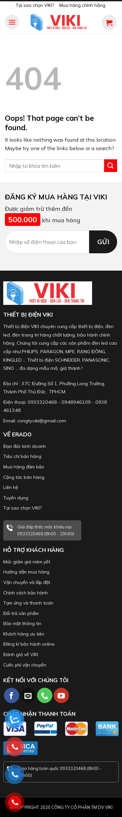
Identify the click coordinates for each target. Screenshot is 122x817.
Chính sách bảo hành (25, 593)
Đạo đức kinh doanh (24, 446)
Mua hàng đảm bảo (23, 467)
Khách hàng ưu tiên (23, 634)
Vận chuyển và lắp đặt (26, 582)
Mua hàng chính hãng (82, 5)
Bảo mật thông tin (22, 623)
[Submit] (110, 165)
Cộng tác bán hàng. (24, 477)
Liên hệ (10, 487)
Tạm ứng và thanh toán (28, 603)
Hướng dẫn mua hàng (26, 572)
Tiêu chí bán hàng (22, 456)
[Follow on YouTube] (61, 695)
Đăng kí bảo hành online (29, 644)
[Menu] (12, 22)
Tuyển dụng (15, 498)
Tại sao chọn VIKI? (35, 5)
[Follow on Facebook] (11, 695)
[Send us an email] (28, 695)
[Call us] (44, 695)
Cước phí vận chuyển (24, 665)
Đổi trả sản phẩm (21, 613)
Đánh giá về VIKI (20, 654)
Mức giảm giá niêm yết (26, 562)
